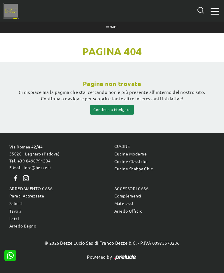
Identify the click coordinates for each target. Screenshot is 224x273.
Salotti (16, 203)
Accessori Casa (131, 188)
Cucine (122, 146)
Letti (14, 218)
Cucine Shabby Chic (133, 169)
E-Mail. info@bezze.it (30, 167)
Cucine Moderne (130, 154)
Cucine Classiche (131, 161)
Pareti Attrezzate (26, 196)
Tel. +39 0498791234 (30, 161)
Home (111, 27)
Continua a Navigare (112, 110)
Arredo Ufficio (128, 211)
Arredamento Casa (30, 188)
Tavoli (15, 211)
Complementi (127, 196)
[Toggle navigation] (215, 10)
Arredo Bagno (22, 226)
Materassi (124, 203)
